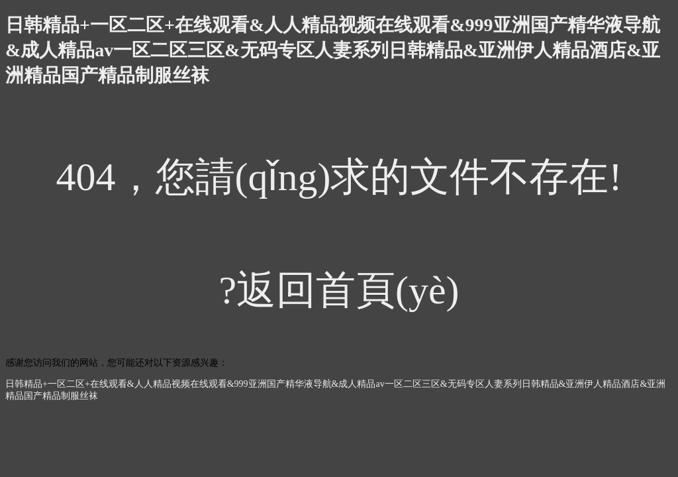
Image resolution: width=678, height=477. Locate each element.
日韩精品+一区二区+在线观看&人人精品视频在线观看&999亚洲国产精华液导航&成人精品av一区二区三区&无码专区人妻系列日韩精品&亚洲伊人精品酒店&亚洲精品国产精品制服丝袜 (332, 50)
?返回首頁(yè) (338, 290)
